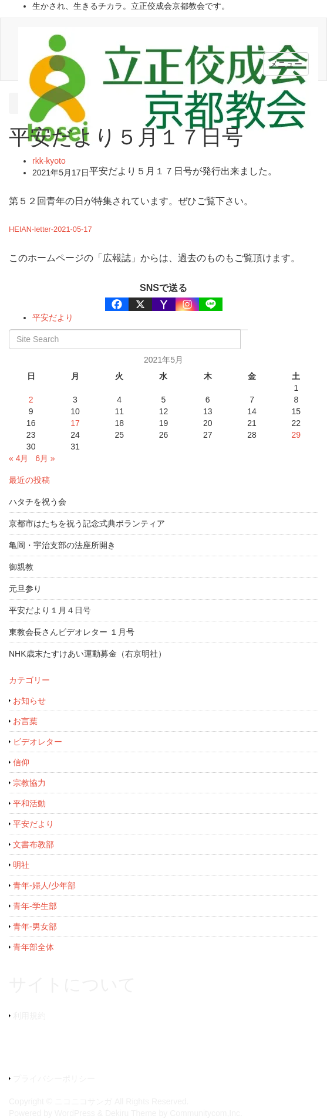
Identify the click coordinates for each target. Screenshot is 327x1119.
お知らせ (29, 700)
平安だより (52, 317)
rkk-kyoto (49, 160)
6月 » (45, 458)
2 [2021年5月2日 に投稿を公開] (31, 399)
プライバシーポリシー (54, 1078)
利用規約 (29, 1015)
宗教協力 (29, 782)
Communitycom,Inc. (206, 1113)
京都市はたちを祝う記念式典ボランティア (87, 523)
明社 (21, 865)
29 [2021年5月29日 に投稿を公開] (296, 435)
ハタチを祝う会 (37, 501)
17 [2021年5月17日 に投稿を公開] (75, 423)
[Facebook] (117, 304)
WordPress (75, 1113)
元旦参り (25, 588)
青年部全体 (33, 947)
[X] (140, 304)
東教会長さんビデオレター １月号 (71, 632)
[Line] (211, 304)
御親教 (21, 567)
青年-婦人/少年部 (44, 885)
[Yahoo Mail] (164, 304)
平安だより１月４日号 (50, 610)
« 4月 (18, 458)
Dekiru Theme (131, 1113)
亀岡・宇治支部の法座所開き (62, 545)
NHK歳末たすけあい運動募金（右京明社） (87, 653)
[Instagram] (187, 304)
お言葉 (25, 721)
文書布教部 (33, 844)
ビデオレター (37, 741)
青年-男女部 (35, 926)
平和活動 (29, 803)
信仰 (21, 762)
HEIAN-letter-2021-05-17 (50, 229)
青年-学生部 (35, 906)
